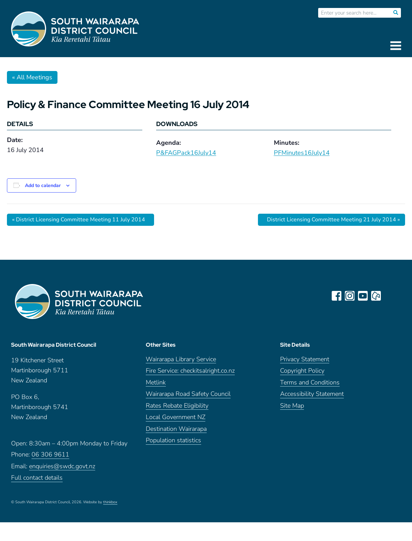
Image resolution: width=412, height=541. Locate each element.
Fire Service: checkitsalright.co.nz (190, 371)
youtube (363, 296)
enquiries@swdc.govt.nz (62, 466)
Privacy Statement (304, 359)
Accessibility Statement (312, 394)
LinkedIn (389, 296)
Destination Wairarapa (176, 429)
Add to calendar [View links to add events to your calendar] (43, 185)
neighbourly (376, 296)
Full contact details (37, 478)
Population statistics (173, 440)
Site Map (292, 406)
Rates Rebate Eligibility (177, 406)
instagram (350, 296)
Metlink (156, 383)
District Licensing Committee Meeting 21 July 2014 (333, 219)
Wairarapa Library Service (181, 359)
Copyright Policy (302, 371)
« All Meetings (32, 77)
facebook (336, 296)
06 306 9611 (50, 455)
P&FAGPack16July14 (186, 153)
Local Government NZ (175, 417)
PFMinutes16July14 (302, 153)
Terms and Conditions (310, 383)
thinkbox (110, 502)
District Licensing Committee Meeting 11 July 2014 (78, 219)
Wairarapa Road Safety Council (188, 394)
